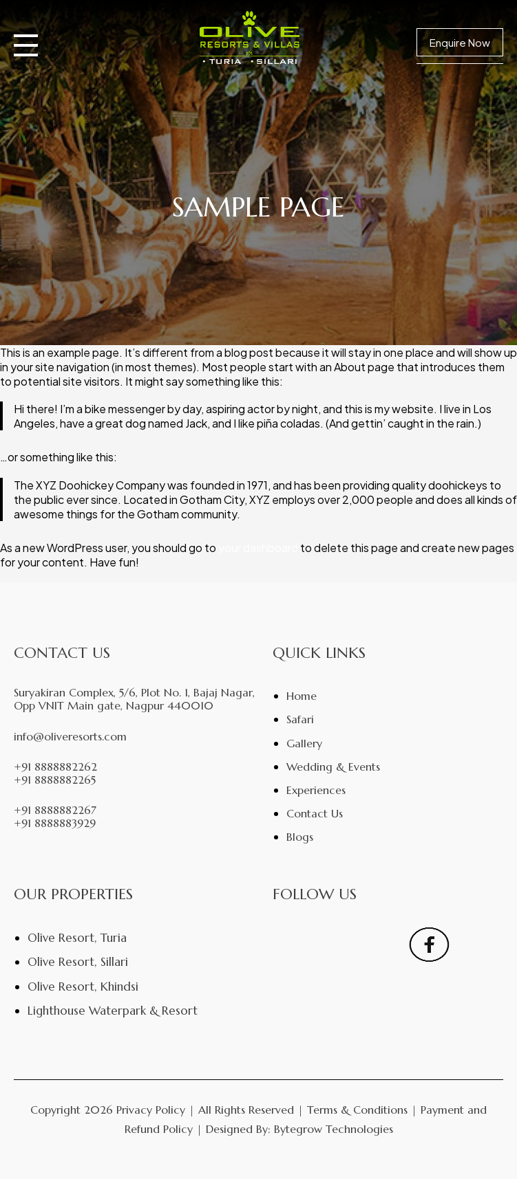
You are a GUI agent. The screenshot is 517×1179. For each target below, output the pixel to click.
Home (301, 696)
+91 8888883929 (55, 823)
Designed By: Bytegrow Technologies (299, 1129)
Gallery (304, 743)
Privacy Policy (150, 1109)
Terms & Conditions (357, 1109)
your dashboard (258, 547)
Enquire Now (460, 42)
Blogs (299, 837)
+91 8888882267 (55, 810)
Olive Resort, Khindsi (83, 986)
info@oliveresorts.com (70, 736)
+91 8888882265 (55, 779)
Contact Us (314, 813)
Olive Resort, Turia (77, 937)
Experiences (316, 790)
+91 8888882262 (55, 766)
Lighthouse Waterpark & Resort (113, 1010)
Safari (300, 719)
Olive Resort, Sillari (78, 961)
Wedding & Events (333, 766)
